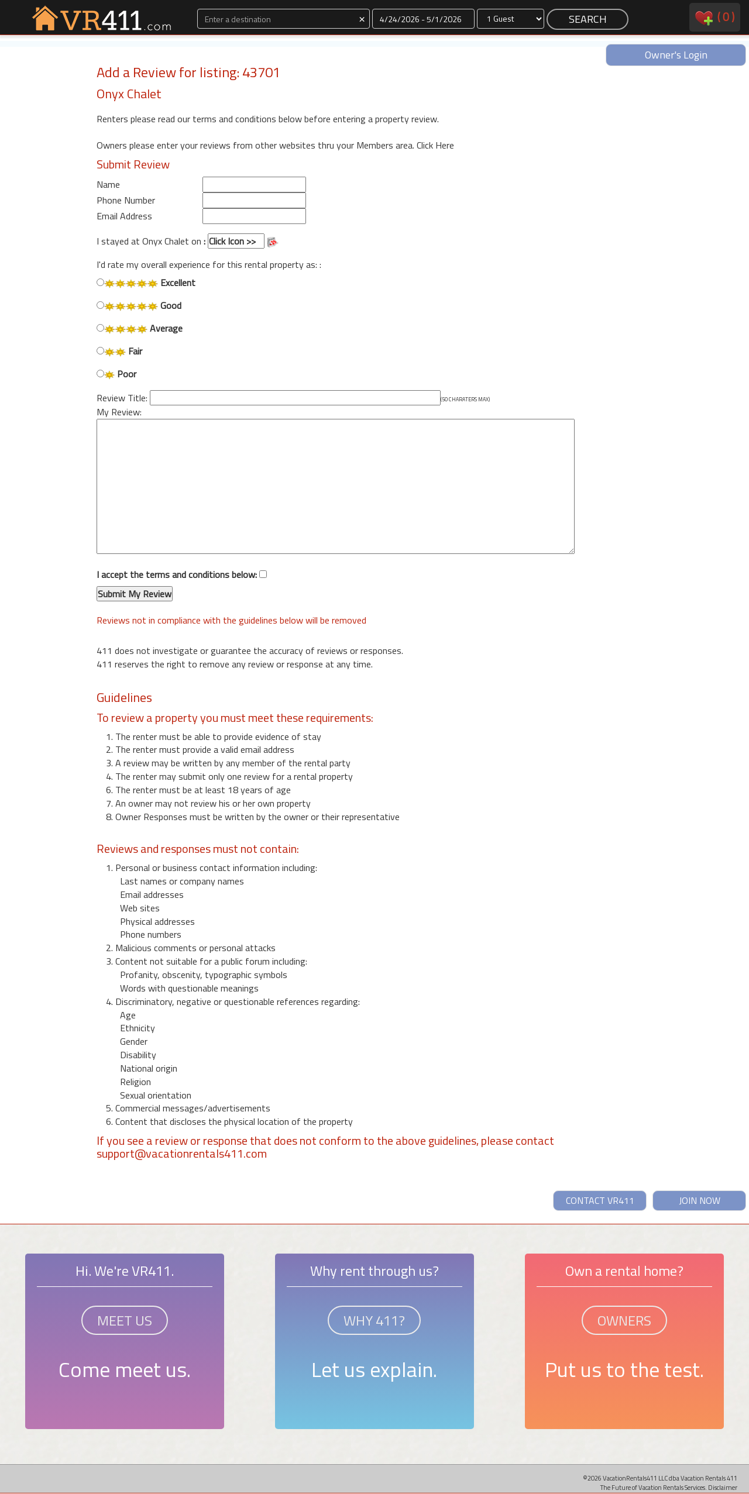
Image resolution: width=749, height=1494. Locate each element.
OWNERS (624, 1320)
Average (140, 328)
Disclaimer (722, 1487)
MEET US (124, 1320)
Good (139, 305)
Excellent (146, 283)
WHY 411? (374, 1320)
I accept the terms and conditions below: (182, 585)
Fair (119, 351)
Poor (116, 374)
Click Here (435, 145)
